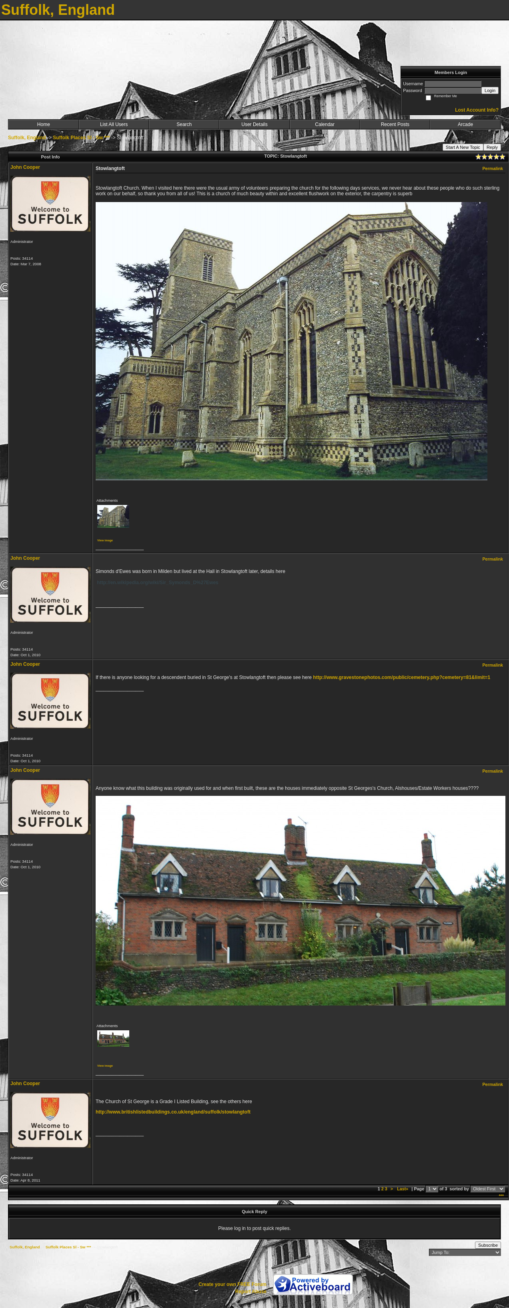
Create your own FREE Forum (232, 1284)
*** (501, 1196)
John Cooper (25, 167)
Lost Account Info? (477, 110)
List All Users (114, 124)
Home (43, 124)
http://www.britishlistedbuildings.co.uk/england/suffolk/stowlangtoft (173, 1112)
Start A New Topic (463, 147)
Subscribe (488, 1245)
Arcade (465, 124)
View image (105, 540)
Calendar (325, 124)
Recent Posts (395, 124)
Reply (492, 147)
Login (490, 90)
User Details (254, 124)
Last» (403, 1188)
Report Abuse (251, 1291)
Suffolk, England (27, 137)
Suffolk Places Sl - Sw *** (81, 137)
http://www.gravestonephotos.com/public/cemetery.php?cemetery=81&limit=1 (401, 677)
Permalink (492, 168)
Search (184, 124)
